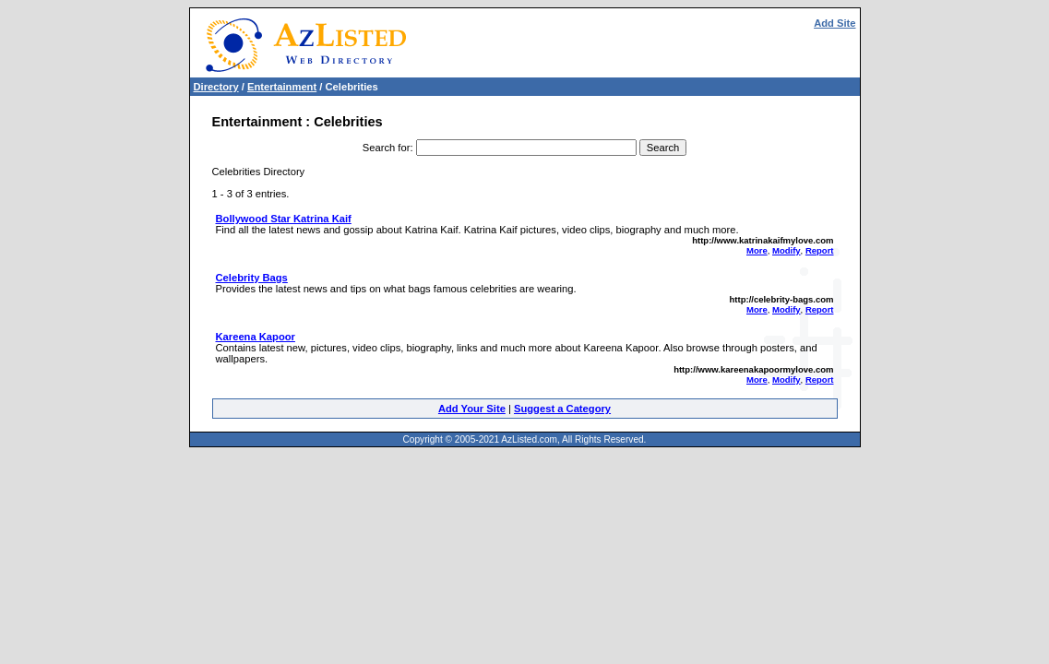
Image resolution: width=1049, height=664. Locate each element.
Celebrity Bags (252, 277)
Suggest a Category (562, 408)
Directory (216, 86)
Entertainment (281, 86)
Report (819, 250)
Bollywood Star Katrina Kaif (284, 218)
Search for (387, 147)
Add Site (834, 23)
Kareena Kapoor (255, 336)
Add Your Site (472, 408)
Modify (786, 250)
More (757, 250)
